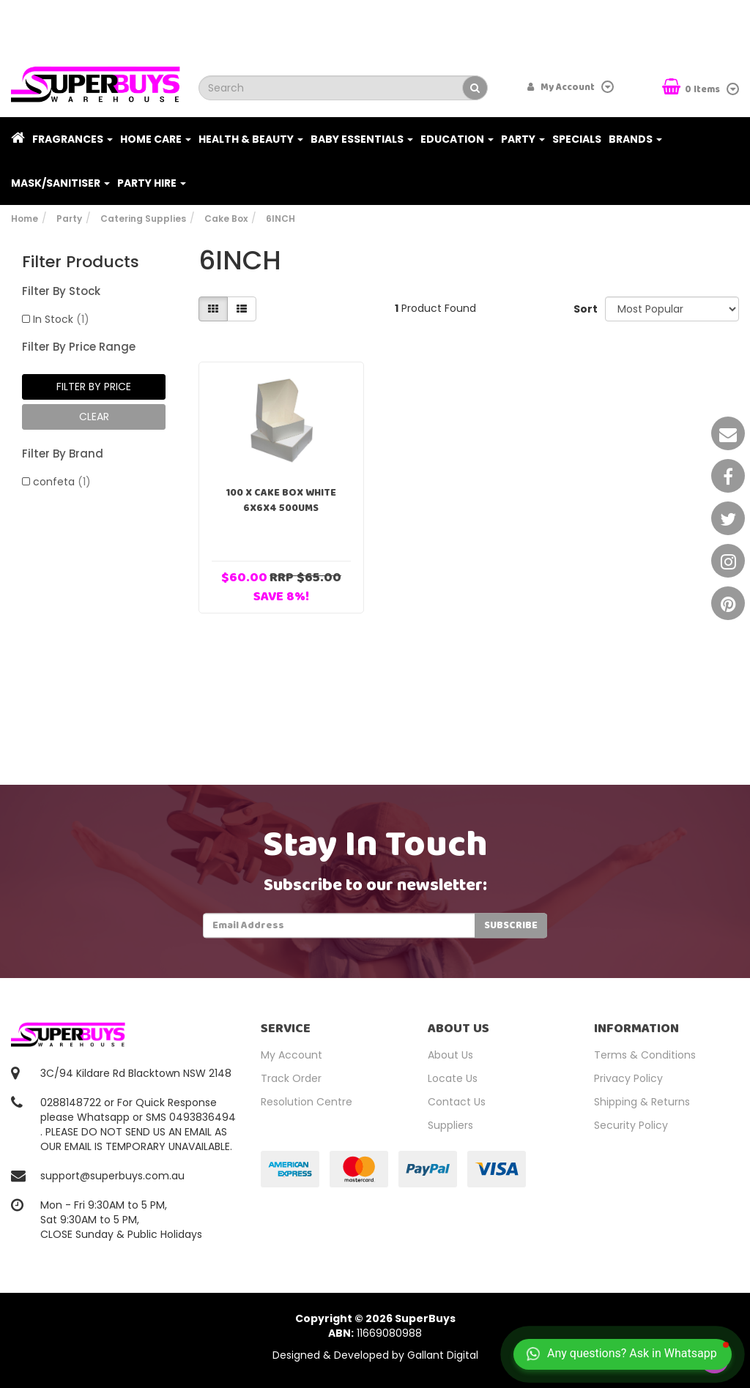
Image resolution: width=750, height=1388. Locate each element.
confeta (62, 481)
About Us (450, 1055)
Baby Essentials (362, 139)
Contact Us (457, 1101)
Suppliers (450, 1125)
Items (692, 88)
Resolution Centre (306, 1101)
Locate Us (453, 1078)
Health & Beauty (250, 139)
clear (94, 416)
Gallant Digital (442, 1355)
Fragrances (72, 139)
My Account (291, 1055)
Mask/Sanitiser (60, 183)
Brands (635, 139)
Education (457, 139)
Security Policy (631, 1125)
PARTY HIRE (151, 183)
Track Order (291, 1078)
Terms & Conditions (645, 1055)
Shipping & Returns (642, 1101)
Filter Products (80, 262)
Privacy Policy (628, 1078)
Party (523, 139)
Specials (576, 139)
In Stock (61, 319)
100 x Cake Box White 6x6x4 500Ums (281, 500)
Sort (583, 309)
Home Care (155, 139)
